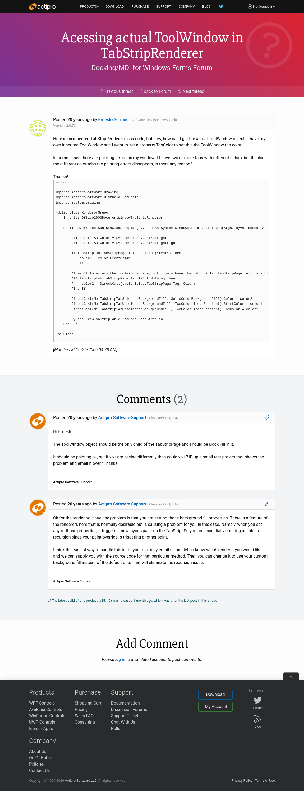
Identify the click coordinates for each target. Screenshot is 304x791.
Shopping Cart (88, 703)
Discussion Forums (129, 709)
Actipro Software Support (122, 417)
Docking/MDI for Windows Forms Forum (152, 68)
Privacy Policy (242, 781)
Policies (36, 764)
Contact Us (39, 770)
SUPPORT (163, 6)
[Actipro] (42, 6)
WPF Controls (42, 703)
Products (41, 692)
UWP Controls (42, 722)
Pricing (81, 709)
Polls (115, 728)
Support (122, 692)
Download (215, 694)
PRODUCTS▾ (89, 6)
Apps (48, 728)
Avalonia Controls (45, 709)
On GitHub (40, 757)
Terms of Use (265, 781)
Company (42, 740)
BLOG (206, 6)
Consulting (85, 722)
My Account (216, 706)
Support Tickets (128, 715)
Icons (34, 728)
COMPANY (187, 6)
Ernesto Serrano (113, 119)
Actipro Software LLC (80, 781)
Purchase (88, 692)
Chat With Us (123, 722)
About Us (37, 751)
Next (191, 91)
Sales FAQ (84, 715)
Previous (117, 91)
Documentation (125, 703)
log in (120, 659)
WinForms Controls (47, 715)
